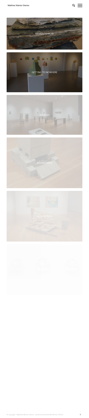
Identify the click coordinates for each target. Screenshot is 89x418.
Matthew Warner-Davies (25, 415)
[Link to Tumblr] (80, 414)
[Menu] (78, 5)
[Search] (72, 5)
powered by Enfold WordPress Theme (49, 415)
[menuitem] (72, 5)
